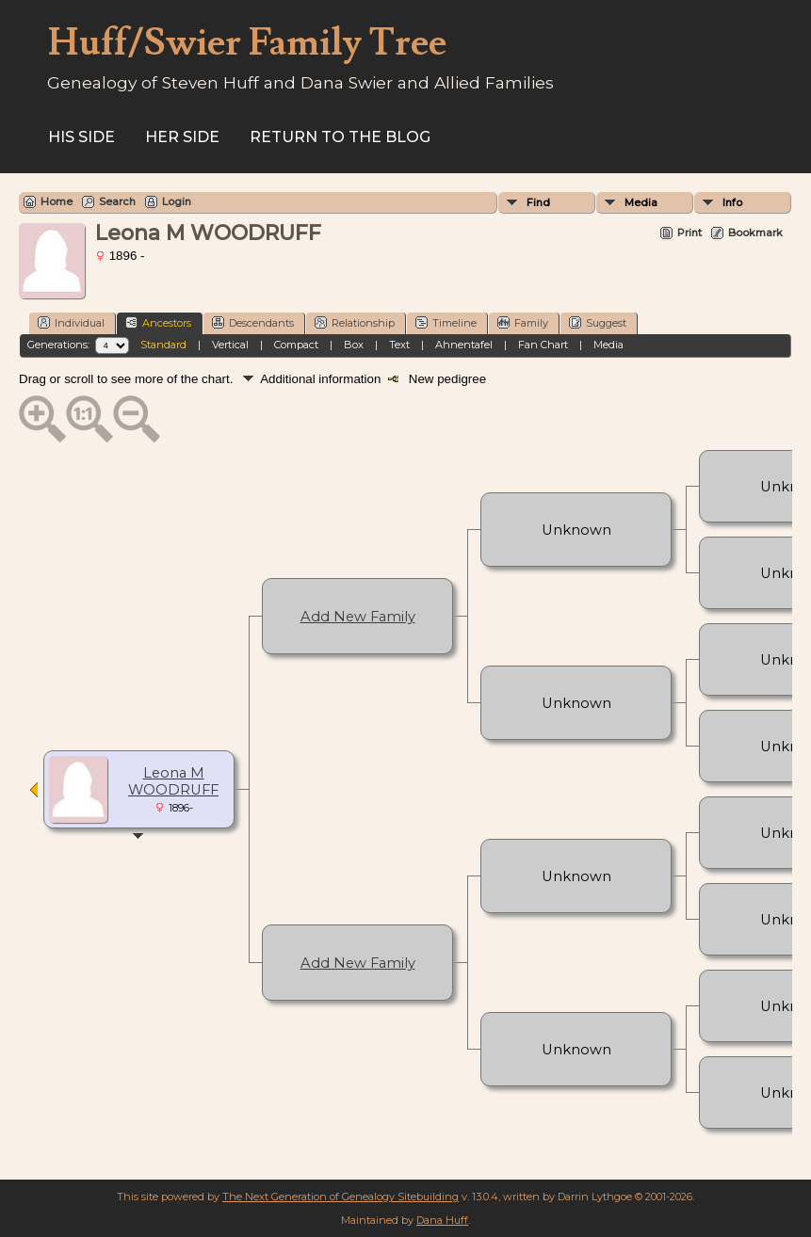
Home (57, 201)
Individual (71, 322)
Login (176, 201)
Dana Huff (442, 1220)
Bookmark (755, 232)
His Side (81, 137)
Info (732, 202)
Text (399, 344)
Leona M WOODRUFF (173, 781)
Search (117, 201)
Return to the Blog (340, 137)
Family (522, 322)
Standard (163, 344)
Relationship (355, 322)
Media (640, 202)
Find (538, 202)
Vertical (230, 344)
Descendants (253, 322)
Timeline (446, 322)
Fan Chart (543, 344)
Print (689, 232)
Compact (296, 344)
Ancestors (158, 322)
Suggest (597, 322)
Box (354, 344)
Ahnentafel (464, 344)
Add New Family (357, 616)
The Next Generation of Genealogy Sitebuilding (340, 1196)
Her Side (182, 137)
